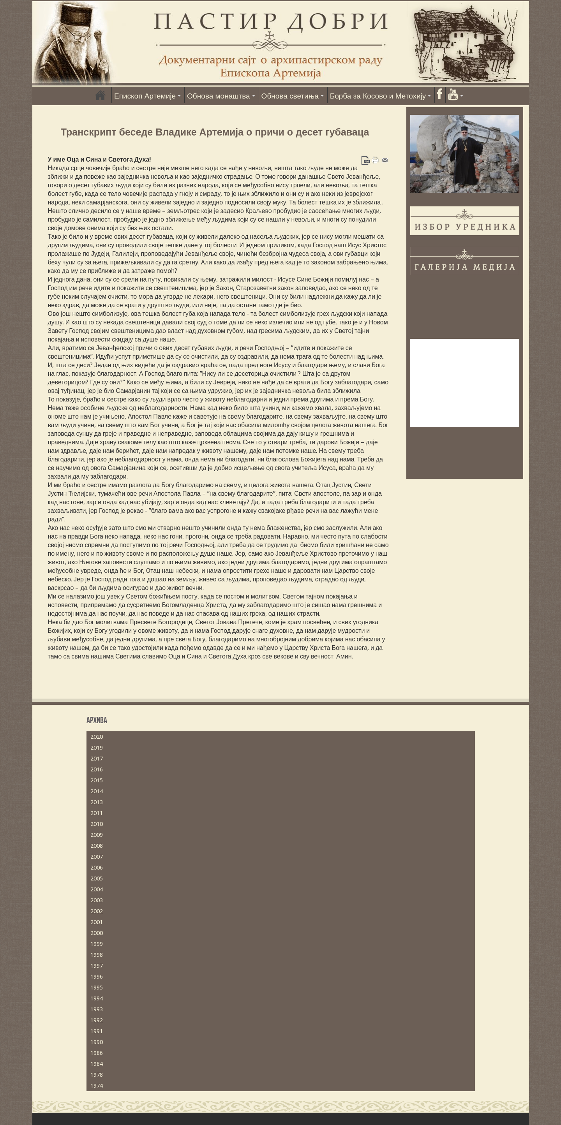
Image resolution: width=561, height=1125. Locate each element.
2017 (96, 758)
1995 (96, 987)
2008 (96, 845)
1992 (96, 1020)
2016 (96, 769)
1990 (96, 1042)
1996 (96, 976)
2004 (96, 889)
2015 (96, 780)
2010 (96, 823)
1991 (96, 1031)
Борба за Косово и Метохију (378, 96)
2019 (96, 747)
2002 (96, 911)
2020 (96, 736)
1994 (96, 998)
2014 (96, 791)
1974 (96, 1085)
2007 (96, 856)
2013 (96, 802)
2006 (96, 867)
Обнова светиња (290, 96)
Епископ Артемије (145, 96)
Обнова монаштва (218, 96)
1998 (96, 954)
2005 (96, 878)
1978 (96, 1074)
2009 (96, 834)
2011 (96, 813)
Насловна (100, 95)
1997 (96, 965)
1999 (96, 943)
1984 (96, 1063)
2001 (96, 922)
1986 (96, 1052)
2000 (96, 933)
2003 (96, 900)
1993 (96, 1009)
